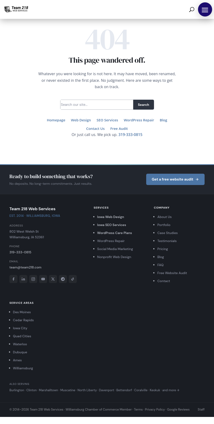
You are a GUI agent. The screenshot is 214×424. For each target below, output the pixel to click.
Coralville (140, 390)
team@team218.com (25, 267)
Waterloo (20, 344)
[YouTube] (43, 279)
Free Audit (119, 128)
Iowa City (20, 328)
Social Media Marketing (115, 249)
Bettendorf (124, 390)
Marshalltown (48, 390)
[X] (53, 279)
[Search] (96, 105)
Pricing (162, 249)
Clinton (31, 390)
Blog (163, 120)
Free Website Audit (172, 273)
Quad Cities (22, 336)
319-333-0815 (130, 134)
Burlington (16, 390)
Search (143, 105)
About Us (164, 217)
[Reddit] (63, 279)
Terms (138, 410)
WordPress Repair (139, 120)
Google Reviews (178, 410)
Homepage (56, 120)
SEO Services (107, 120)
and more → (170, 390)
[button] (205, 9)
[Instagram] (33, 279)
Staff (201, 410)
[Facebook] (13, 279)
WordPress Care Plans (114, 233)
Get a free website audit (175, 179)
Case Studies (167, 233)
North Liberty (87, 390)
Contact (163, 281)
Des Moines (22, 312)
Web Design (81, 120)
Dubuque (20, 352)
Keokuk (155, 390)
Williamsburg (23, 368)
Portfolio (163, 225)
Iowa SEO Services (111, 225)
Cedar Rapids (23, 320)
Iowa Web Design (110, 217)
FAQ (160, 265)
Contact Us (95, 128)
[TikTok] (73, 279)
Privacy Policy (155, 410)
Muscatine (67, 390)
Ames (17, 360)
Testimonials (167, 241)
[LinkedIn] (23, 279)
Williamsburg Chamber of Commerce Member (98, 410)
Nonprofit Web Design (114, 257)
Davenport (106, 390)
